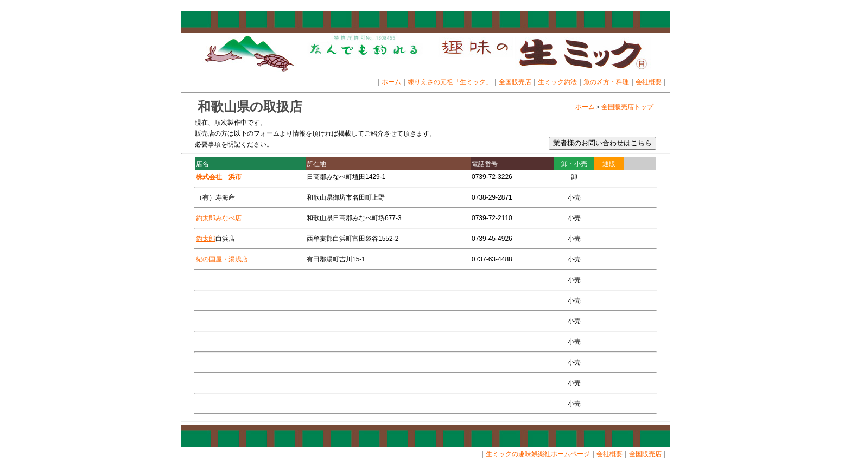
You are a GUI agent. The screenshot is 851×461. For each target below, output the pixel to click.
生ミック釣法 (557, 82)
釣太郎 (205, 238)
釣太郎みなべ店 (219, 218)
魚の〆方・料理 (606, 82)
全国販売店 (515, 82)
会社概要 (649, 82)
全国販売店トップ (627, 107)
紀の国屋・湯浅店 (222, 259)
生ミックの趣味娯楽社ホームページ (538, 454)
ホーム (391, 82)
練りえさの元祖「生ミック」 (450, 82)
